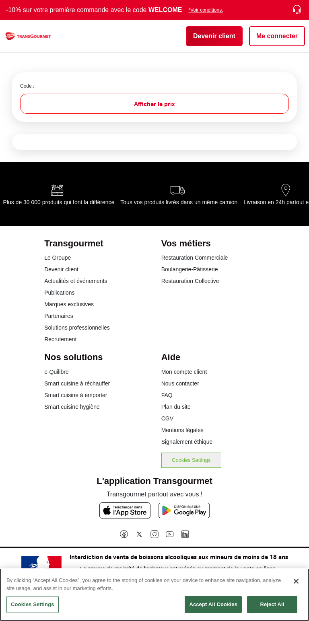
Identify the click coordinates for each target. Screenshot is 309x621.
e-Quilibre (56, 372)
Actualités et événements (75, 281)
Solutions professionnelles (77, 327)
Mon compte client (184, 372)
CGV (167, 418)
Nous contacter (180, 383)
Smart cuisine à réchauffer (77, 383)
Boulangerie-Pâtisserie (189, 269)
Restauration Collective (190, 281)
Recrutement (60, 339)
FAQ (167, 395)
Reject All (272, 606)
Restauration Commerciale (194, 257)
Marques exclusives (69, 304)
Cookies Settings (191, 460)
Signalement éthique (187, 442)
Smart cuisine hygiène (72, 407)
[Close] (296, 583)
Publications (59, 292)
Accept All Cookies (213, 606)
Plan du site (176, 407)
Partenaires (58, 316)
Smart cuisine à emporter (75, 395)
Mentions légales (182, 430)
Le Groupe (57, 257)
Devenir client (61, 269)
